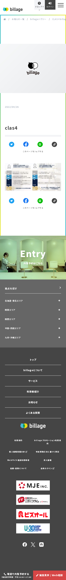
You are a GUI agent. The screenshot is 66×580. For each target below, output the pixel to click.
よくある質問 (33, 412)
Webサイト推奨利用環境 (18, 460)
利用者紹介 (33, 391)
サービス (33, 381)
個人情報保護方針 (18, 452)
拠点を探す (33, 288)
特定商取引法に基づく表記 (47, 452)
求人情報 (48, 460)
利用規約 (18, 440)
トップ (33, 359)
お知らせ (33, 402)
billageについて (33, 370)
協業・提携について (18, 468)
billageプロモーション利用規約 (47, 442)
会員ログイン (48, 468)
